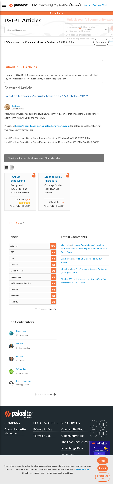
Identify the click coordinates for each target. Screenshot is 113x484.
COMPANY (12, 423)
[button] (102, 460)
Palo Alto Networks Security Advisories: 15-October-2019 (46, 96)
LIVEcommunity (13, 42)
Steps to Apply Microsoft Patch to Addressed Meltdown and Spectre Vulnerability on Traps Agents (53, 179)
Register (75, 5)
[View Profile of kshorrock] (21, 330)
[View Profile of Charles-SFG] (67, 279)
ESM (12, 258)
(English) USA (59, 5)
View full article (18, 206)
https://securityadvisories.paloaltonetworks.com (42, 125)
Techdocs (67, 454)
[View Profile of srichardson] (21, 369)
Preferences (102, 477)
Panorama (14, 296)
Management (16, 277)
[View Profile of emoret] (19, 356)
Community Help (72, 435)
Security (14, 302)
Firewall (14, 264)
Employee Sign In (100, 5)
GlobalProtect (17, 271)
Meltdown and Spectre (20, 283)
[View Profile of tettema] (16, 106)
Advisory (14, 246)
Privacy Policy (82, 469)
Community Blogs (73, 429)
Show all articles (52, 158)
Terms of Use (42, 435)
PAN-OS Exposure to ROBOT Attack (19, 179)
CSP (12, 252)
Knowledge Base (72, 448)
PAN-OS (14, 289)
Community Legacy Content (40, 42)
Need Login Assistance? (95, 41)
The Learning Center (75, 442)
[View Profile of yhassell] (65, 245)
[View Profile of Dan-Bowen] (66, 259)
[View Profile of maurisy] (19, 343)
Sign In (86, 5)
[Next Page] (51, 310)
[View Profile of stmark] (64, 269)
